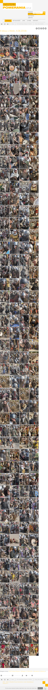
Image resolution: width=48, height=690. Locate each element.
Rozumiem (40, 688)
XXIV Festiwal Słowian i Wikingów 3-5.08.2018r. (21, 671)
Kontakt (35, 20)
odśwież (5, 24)
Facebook (37, 28)
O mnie (29, 20)
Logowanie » (5, 683)
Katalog (8, 20)
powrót (1, 24)
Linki (23, 20)
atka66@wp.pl (30, 682)
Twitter (39, 28)
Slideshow (43, 671)
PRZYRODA (31, 15)
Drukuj (32, 675)
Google (41, 28)
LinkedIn (43, 28)
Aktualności (16, 20)
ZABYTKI (30, 17)
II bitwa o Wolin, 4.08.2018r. (13, 31)
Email (46, 28)
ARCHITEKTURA (32, 14)
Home (8, 24)
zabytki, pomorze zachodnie (17, 7)
